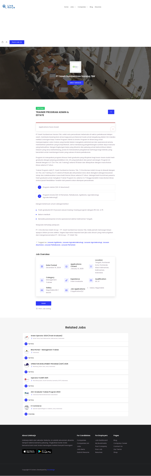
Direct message (75, 83)
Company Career (120, 443)
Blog (115, 440)
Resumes (98, 452)
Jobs (79, 446)
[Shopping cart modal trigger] (2, 42)
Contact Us (118, 446)
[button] (73, 7)
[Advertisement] (75, 25)
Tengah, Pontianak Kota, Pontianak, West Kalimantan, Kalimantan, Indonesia (102, 268)
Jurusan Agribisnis (54, 242)
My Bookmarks (101, 443)
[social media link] (127, 469)
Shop (116, 452)
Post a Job (17, 42)
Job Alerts (81, 449)
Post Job (98, 449)
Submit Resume (83, 452)
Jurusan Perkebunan (52, 245)
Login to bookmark (111, 112)
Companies (81, 440)
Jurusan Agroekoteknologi (72, 242)
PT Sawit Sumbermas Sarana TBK (75, 76)
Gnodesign (51, 470)
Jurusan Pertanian (68, 245)
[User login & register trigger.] (6, 42)
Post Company (101, 446)
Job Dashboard (101, 440)
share (43, 303)
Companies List (83, 443)
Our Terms (118, 449)
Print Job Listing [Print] (43, 309)
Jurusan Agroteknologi (93, 242)
